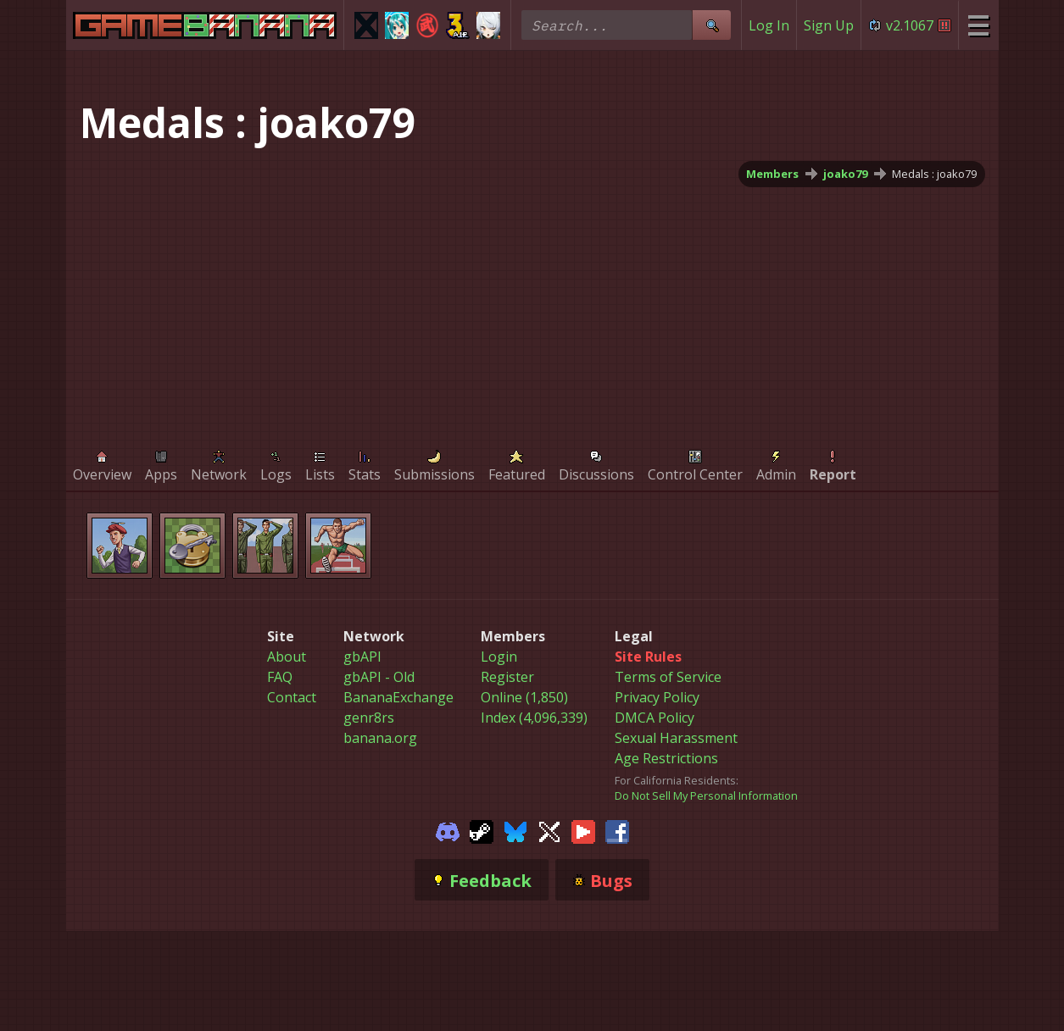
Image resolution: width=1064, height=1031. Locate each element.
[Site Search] (711, 25)
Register (507, 677)
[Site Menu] (978, 25)
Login (499, 656)
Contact (291, 697)
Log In (769, 25)
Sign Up (829, 25)
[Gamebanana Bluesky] (515, 830)
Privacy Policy (657, 697)
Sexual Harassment (676, 738)
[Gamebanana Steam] (481, 830)
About (286, 656)
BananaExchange (398, 697)
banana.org (380, 738)
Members (772, 173)
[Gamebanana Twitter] (549, 830)
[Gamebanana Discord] (447, 830)
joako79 (845, 173)
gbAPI (362, 656)
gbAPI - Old (379, 677)
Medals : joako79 (934, 173)
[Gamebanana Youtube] (583, 830)
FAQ (279, 677)
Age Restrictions (666, 758)
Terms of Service (668, 677)
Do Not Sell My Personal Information (706, 795)
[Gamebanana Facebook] (617, 830)
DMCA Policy (654, 717)
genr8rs (368, 717)
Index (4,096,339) (534, 717)
